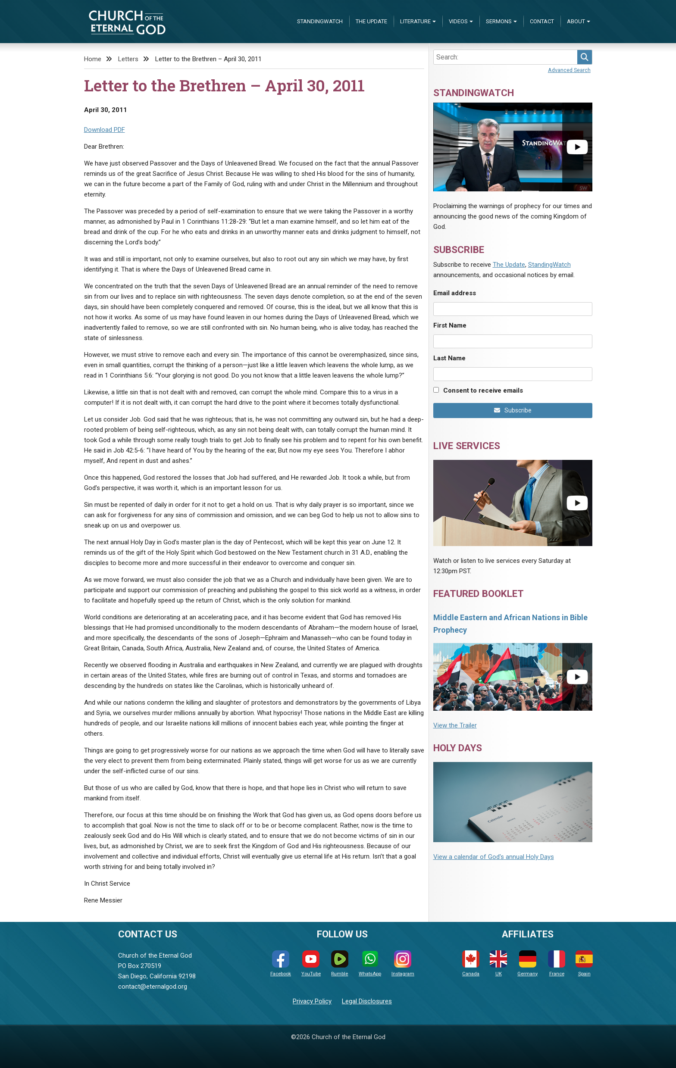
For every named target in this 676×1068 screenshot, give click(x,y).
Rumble (339, 963)
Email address (454, 293)
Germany (527, 963)
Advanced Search (569, 70)
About (576, 21)
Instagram (402, 963)
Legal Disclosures (367, 1001)
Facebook (280, 963)
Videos (458, 21)
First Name (449, 325)
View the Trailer (455, 725)
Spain (584, 963)
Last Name (449, 358)
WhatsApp (370, 963)
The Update (371, 21)
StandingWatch (320, 21)
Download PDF (104, 130)
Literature (415, 21)
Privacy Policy (312, 1001)
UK (498, 963)
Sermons (499, 21)
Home (92, 59)
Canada (470, 963)
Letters (128, 59)
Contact (542, 21)
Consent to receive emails (483, 390)
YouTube (311, 963)
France (556, 963)
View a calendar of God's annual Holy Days (493, 857)
